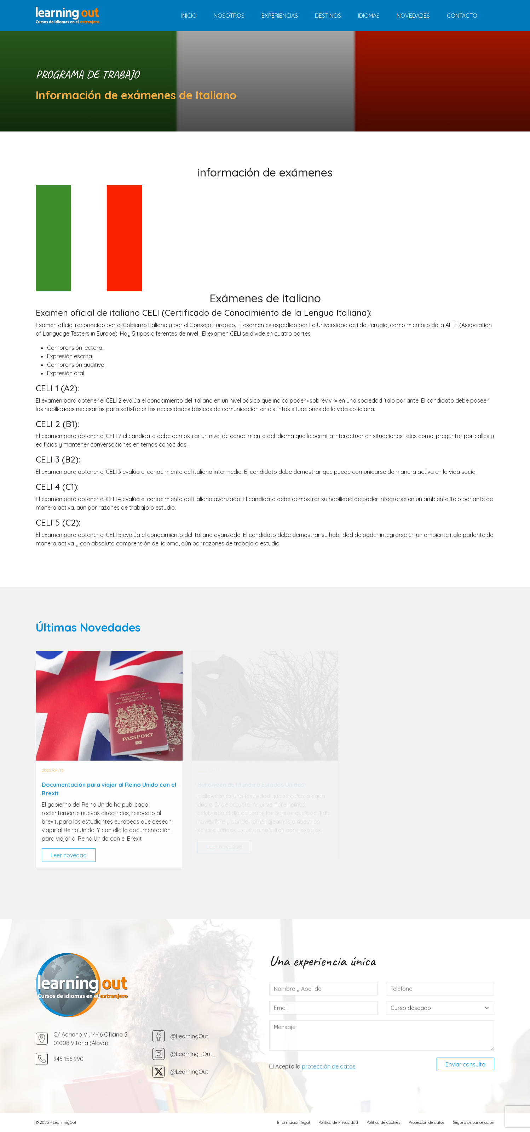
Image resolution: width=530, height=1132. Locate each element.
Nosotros (229, 15)
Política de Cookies (383, 1122)
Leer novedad (69, 855)
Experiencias (279, 15)
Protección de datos (426, 1122)
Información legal (293, 1122)
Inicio (189, 15)
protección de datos (329, 1096)
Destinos (328, 15)
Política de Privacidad (338, 1122)
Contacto (462, 15)
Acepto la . (313, 1096)
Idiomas (369, 15)
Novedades (413, 15)
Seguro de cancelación (473, 1122)
